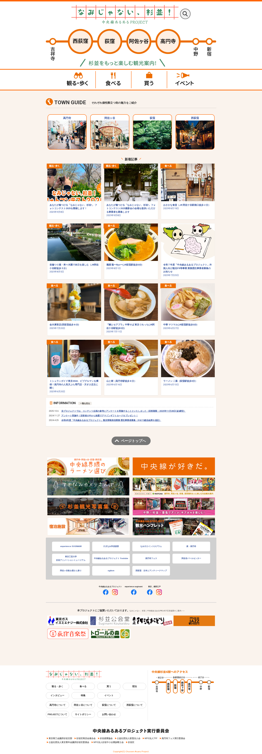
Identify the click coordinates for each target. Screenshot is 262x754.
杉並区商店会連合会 (86, 738)
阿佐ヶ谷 (110, 132)
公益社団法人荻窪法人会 (128, 738)
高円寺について (57, 705)
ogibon (111, 570)
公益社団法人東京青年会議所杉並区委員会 (69, 742)
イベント (109, 695)
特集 (83, 695)
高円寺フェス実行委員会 (173, 738)
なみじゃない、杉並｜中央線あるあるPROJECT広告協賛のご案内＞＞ (157, 611)
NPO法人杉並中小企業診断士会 (108, 742)
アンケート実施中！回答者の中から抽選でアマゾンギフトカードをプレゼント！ (99, 415)
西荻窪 (195, 132)
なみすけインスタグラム (151, 546)
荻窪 (152, 132)
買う (109, 686)
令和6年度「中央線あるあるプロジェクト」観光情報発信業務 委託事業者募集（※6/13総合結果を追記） (111, 420)
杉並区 (131, 742)
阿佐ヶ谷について (83, 705)
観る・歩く (57, 686)
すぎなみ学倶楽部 (111, 546)
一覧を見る (85, 403)
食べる (83, 686)
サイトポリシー (83, 714)
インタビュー (57, 695)
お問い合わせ (109, 714)
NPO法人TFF (151, 738)
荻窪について (109, 705)
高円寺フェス (151, 558)
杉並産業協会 (106, 738)
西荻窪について (134, 705)
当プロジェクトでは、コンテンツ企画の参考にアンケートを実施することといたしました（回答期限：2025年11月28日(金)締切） (123, 411)
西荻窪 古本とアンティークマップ (151, 570)
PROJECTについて (57, 714)
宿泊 (134, 686)
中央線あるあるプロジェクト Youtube (111, 558)
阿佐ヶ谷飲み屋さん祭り (71, 570)
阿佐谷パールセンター (191, 558)
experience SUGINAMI (71, 546)
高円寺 (67, 132)
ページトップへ (133, 441)
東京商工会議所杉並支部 (60, 738)
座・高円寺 (191, 546)
